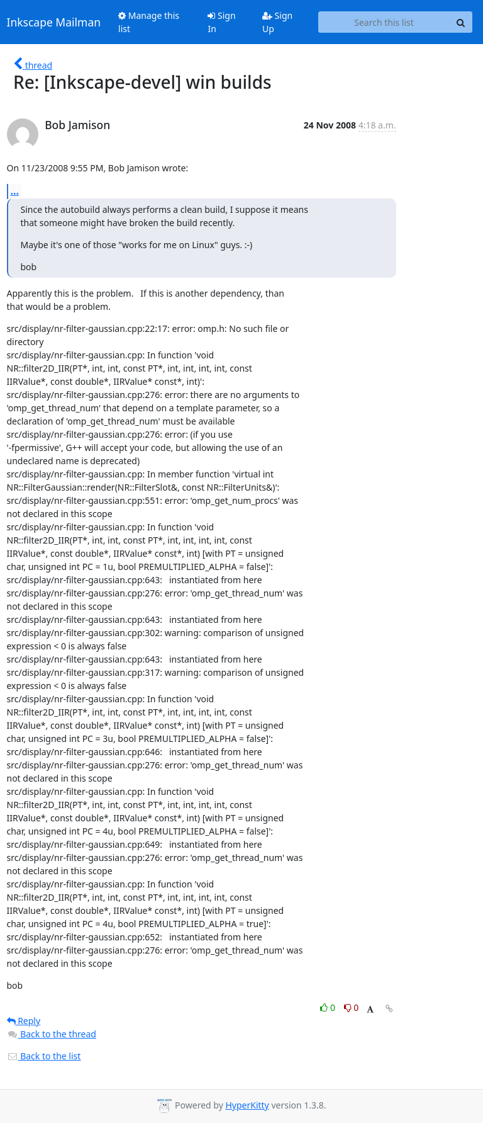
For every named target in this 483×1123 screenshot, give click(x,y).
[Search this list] (384, 22)
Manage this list (148, 22)
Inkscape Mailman (54, 22)
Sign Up (277, 22)
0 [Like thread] (328, 1007)
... (15, 191)
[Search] (461, 22)
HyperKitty (247, 1105)
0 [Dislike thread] (351, 1007)
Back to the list (44, 1056)
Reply (24, 1021)
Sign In (221, 22)
